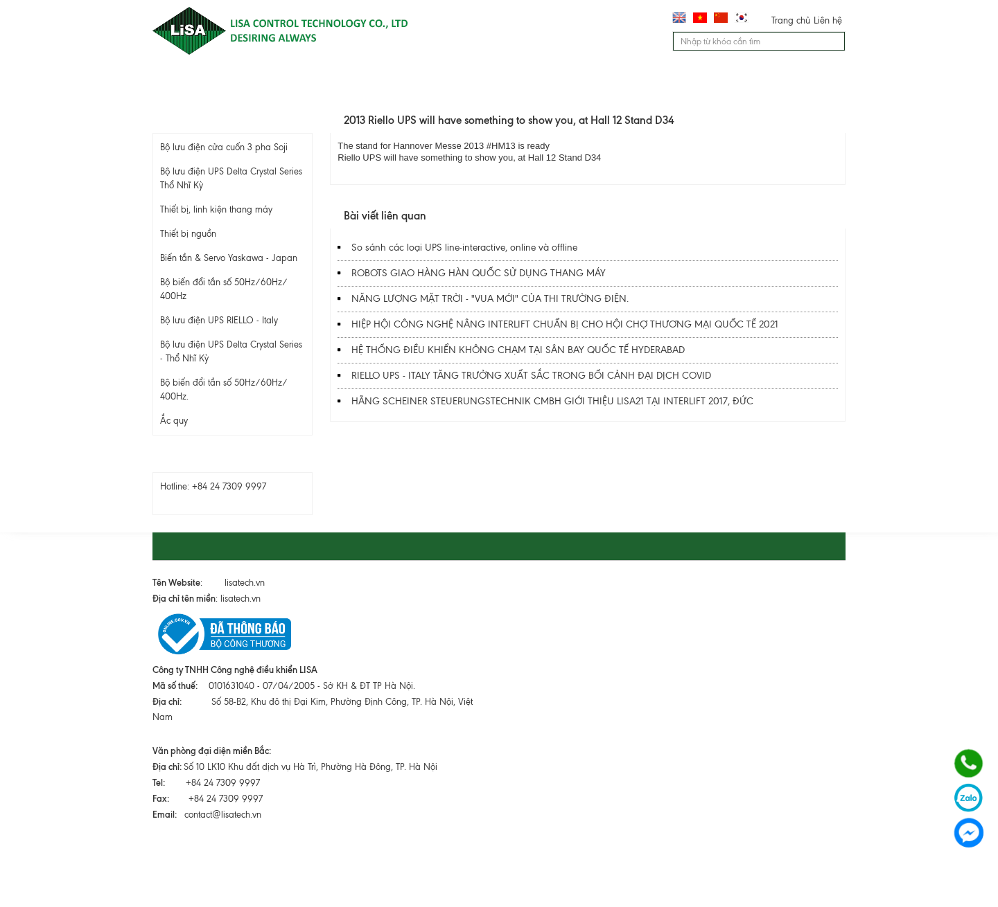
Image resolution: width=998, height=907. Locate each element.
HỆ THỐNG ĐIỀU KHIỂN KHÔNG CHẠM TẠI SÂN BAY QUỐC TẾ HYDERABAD (518, 350)
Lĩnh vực (432, 83)
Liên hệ (828, 20)
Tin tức (645, 83)
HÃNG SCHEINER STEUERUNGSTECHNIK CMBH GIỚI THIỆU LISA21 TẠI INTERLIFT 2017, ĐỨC (552, 401)
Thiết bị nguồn (188, 233)
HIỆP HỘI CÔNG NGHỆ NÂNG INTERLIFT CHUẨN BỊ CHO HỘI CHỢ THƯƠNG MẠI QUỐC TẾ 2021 (564, 324)
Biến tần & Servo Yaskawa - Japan (228, 258)
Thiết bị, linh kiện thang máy (216, 209)
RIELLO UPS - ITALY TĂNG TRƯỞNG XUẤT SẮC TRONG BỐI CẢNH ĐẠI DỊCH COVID (531, 375)
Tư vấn (576, 83)
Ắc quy (174, 420)
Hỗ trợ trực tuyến (227, 459)
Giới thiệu (271, 83)
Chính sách (792, 83)
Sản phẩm (353, 83)
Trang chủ (790, 20)
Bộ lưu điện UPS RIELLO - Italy (219, 320)
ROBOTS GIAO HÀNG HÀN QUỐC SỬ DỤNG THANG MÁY (478, 273)
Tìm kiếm (835, 43)
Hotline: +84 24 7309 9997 (213, 486)
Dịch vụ (505, 83)
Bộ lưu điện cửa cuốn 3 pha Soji (224, 147)
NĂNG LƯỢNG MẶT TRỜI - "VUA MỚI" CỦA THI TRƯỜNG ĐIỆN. (490, 299)
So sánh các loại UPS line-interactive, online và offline (464, 247)
